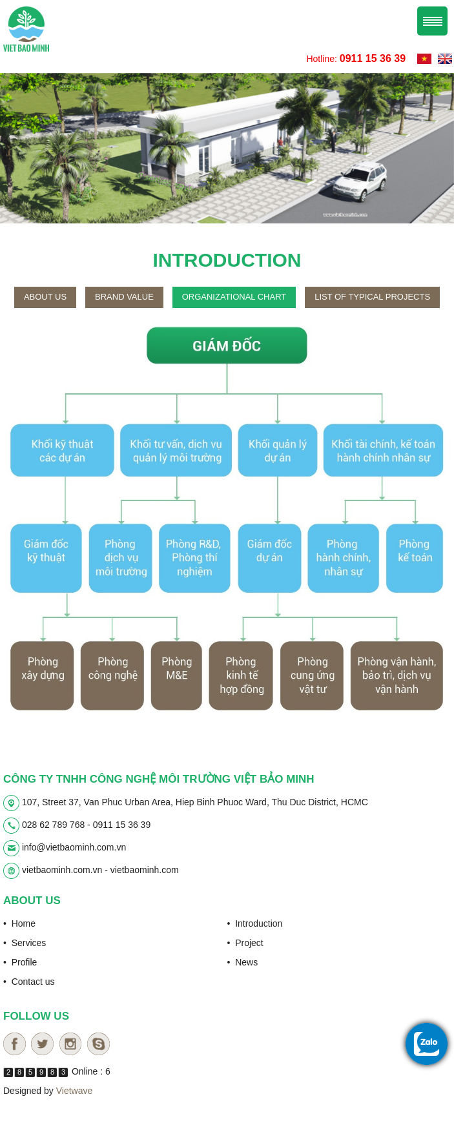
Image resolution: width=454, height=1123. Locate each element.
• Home (19, 923)
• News (242, 962)
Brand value (124, 297)
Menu (432, 21)
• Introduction (255, 923)
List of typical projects (372, 297)
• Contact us (29, 981)
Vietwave (74, 1091)
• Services (24, 943)
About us (45, 297)
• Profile (20, 962)
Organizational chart (234, 297)
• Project (245, 943)
